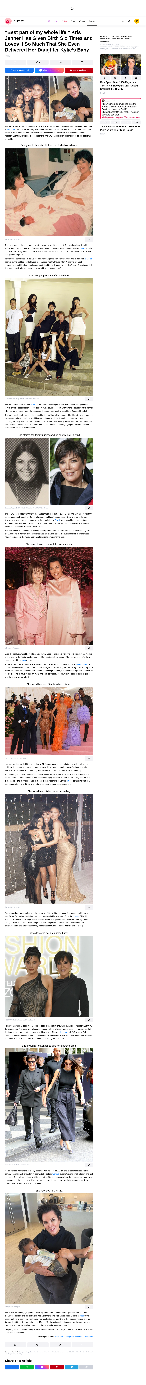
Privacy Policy (114, 36)
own (24, 660)
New (64, 21)
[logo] (14, 21)
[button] (105, 78)
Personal (52, 21)
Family (102, 134)
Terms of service (117, 38)
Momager (11, 130)
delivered (63, 1032)
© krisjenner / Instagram (12, 239)
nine (82, 1316)
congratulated (81, 664)
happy (82, 248)
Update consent (105, 41)
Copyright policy (126, 36)
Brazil (57, 520)
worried (55, 1174)
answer (76, 916)
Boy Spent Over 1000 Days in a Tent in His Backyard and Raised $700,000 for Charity (119, 85)
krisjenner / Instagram (64, 1337)
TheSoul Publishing (116, 45)
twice (33, 405)
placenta (88, 259)
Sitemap (127, 38)
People (103, 93)
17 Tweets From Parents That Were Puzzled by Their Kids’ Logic (120, 128)
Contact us (103, 36)
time (69, 781)
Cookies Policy (105, 38)
